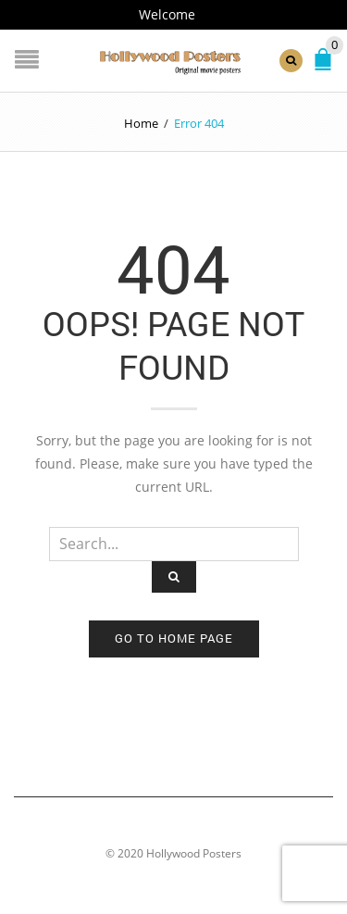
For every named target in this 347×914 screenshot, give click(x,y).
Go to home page (174, 638)
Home (141, 123)
